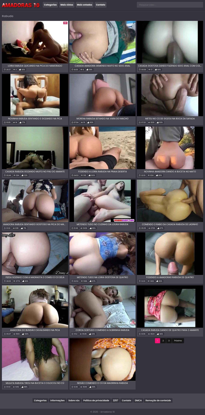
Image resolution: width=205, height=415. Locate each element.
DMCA (138, 400)
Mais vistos (66, 4)
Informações (57, 400)
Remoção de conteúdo (158, 400)
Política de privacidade (96, 400)
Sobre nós (73, 400)
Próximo (178, 340)
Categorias (50, 4)
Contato (100, 4)
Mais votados (84, 4)
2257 (115, 400)
